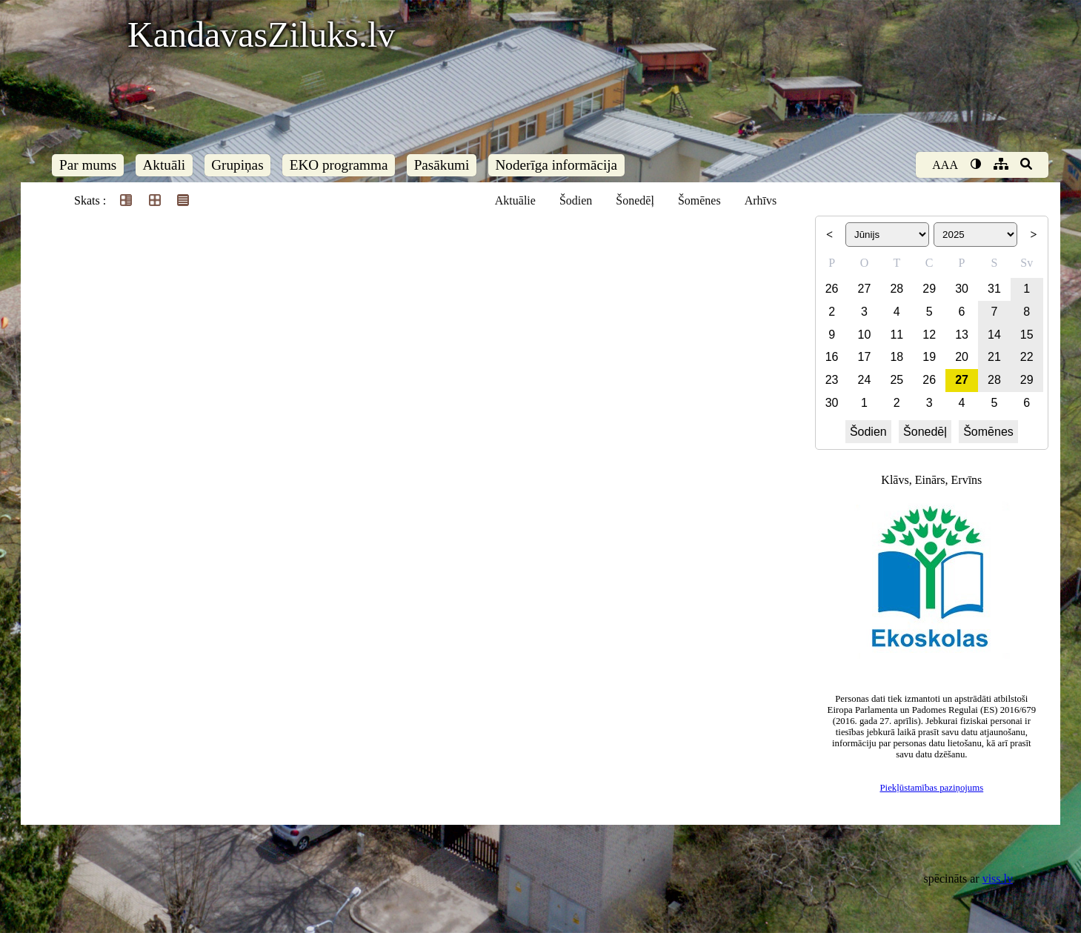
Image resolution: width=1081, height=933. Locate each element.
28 (896, 288)
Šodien (575, 200)
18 (896, 357)
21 (994, 357)
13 (961, 334)
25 (896, 379)
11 (896, 334)
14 (994, 334)
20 (961, 357)
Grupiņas (237, 165)
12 (929, 334)
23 (832, 379)
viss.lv (997, 878)
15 (1027, 334)
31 (994, 288)
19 (929, 357)
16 (832, 357)
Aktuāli (164, 165)
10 (864, 334)
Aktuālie (515, 200)
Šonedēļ (635, 200)
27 (864, 288)
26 (832, 288)
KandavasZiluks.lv (261, 34)
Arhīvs (761, 200)
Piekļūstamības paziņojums (931, 788)
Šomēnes (699, 200)
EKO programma (339, 165)
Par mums (87, 165)
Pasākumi (442, 165)
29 (929, 288)
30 (961, 288)
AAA (945, 165)
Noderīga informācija (556, 165)
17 (864, 357)
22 (1027, 357)
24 (864, 379)
